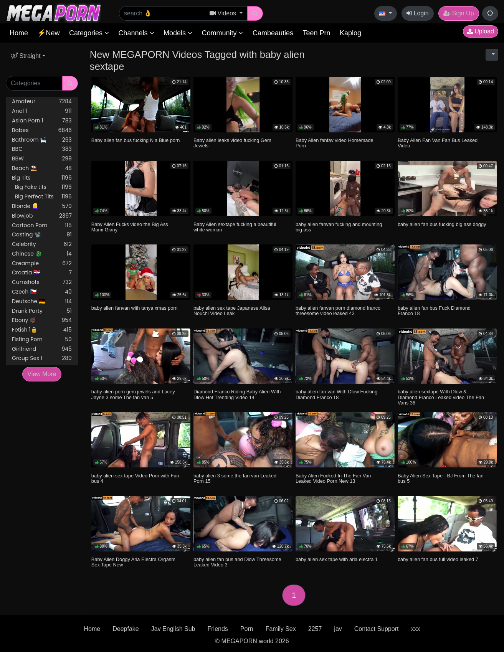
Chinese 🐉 (42, 254)
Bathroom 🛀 (42, 140)
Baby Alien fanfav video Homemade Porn (334, 143)
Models (178, 33)
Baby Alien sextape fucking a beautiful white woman (234, 227)
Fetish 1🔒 (42, 330)
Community (222, 33)
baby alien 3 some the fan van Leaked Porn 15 (234, 478)
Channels (136, 33)
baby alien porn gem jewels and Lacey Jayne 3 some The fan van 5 (133, 394)
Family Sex (281, 629)
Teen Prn (316, 33)
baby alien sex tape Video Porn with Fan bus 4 (135, 478)
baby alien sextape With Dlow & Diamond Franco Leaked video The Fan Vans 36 (441, 397)
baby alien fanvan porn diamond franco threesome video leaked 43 (338, 310)
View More (41, 374)
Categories (89, 33)
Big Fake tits (42, 187)
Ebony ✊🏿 (42, 320)
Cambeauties (273, 33)
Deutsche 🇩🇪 (42, 301)
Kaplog (350, 33)
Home (19, 33)
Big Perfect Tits (42, 197)
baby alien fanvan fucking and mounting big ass (339, 227)
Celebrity (42, 244)
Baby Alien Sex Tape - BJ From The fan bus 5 (441, 478)
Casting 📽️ (42, 235)
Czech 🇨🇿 (42, 292)
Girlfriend (42, 349)
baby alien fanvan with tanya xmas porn (134, 308)
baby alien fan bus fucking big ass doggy (442, 224)
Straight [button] (26, 56)
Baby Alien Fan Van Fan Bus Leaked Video (438, 143)
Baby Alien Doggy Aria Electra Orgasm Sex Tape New (133, 562)
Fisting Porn (42, 339)
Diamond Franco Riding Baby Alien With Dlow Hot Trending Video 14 (237, 394)
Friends (217, 629)
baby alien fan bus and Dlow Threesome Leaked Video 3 (237, 562)
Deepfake (125, 629)
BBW (42, 159)
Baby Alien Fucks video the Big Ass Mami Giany (129, 227)
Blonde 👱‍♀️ (42, 206)
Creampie (42, 263)
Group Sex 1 (42, 358)
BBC (42, 149)
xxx (415, 629)
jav (338, 629)
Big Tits (42, 178)
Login (418, 13)
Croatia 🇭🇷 (42, 273)
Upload (480, 31)
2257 (315, 629)
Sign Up (458, 13)
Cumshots (42, 282)
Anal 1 (42, 111)
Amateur (42, 101)
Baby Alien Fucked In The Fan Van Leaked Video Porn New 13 (333, 478)
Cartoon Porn (42, 225)
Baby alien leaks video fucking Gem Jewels (232, 143)
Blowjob (42, 216)
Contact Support (376, 629)
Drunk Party (42, 311)
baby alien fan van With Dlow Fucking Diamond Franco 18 (336, 394)
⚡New (48, 33)
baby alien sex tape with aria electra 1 (337, 559)
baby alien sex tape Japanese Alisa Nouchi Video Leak (231, 310)
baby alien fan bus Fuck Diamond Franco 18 (434, 310)
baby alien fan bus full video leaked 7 (438, 559)
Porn (246, 629)
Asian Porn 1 (42, 121)
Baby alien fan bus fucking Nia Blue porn (135, 140)
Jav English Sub (173, 629)
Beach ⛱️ (42, 168)
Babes (42, 130)
